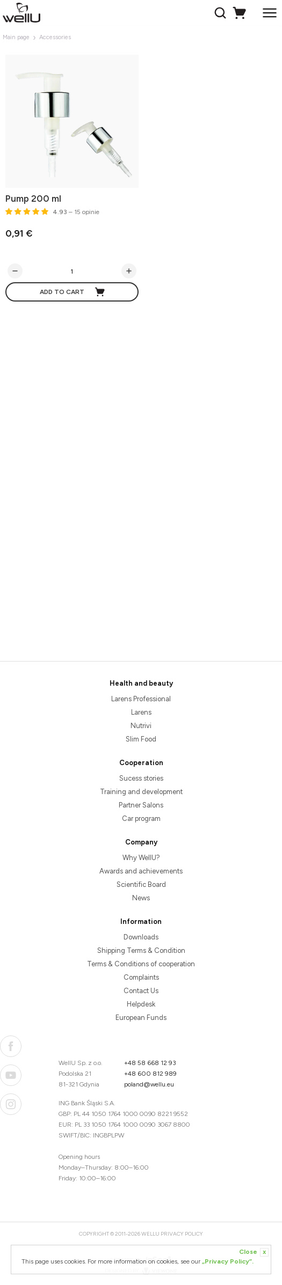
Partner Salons (141, 805)
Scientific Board (141, 884)
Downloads (141, 937)
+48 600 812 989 (150, 1073)
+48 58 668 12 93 (150, 1063)
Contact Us (141, 991)
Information (141, 921)
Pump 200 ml (33, 198)
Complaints (141, 977)
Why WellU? (141, 858)
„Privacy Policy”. (228, 1261)
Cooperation (141, 763)
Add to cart (73, 292)
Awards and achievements (141, 871)
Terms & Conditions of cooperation (141, 964)
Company (141, 842)
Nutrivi (141, 726)
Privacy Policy (182, 1233)
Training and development (141, 792)
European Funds (141, 1018)
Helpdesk (141, 1004)
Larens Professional (141, 699)
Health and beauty (141, 683)
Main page (16, 37)
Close (254, 1252)
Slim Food (141, 739)
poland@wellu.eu (149, 1084)
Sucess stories (141, 778)
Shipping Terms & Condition (141, 950)
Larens (141, 712)
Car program (141, 818)
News (141, 898)
